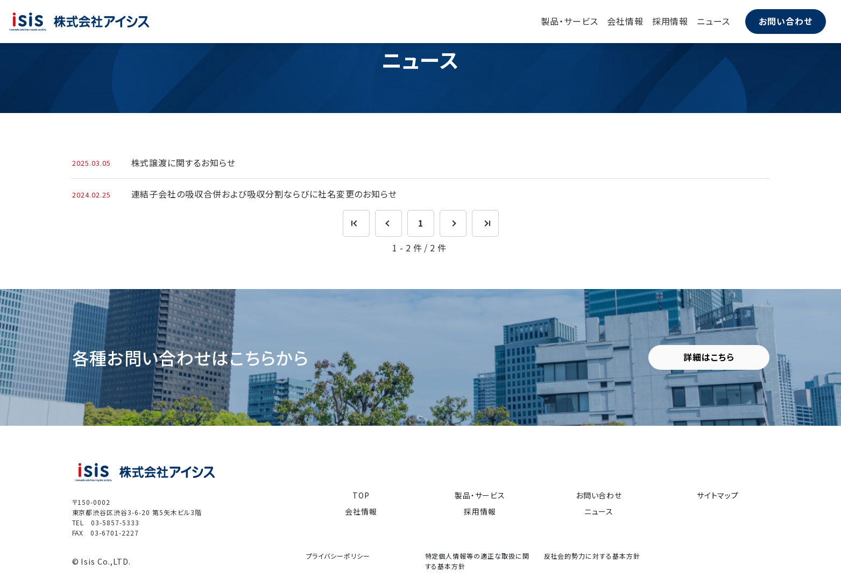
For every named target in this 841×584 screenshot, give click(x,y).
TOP (361, 494)
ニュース (713, 21)
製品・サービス (569, 21)
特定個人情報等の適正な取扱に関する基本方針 (477, 561)
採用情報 (670, 21)
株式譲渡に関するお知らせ (183, 162)
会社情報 (625, 21)
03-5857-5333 (115, 522)
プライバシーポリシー (338, 555)
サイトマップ (718, 494)
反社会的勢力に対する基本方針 (592, 555)
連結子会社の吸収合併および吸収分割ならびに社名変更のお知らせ (264, 193)
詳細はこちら (708, 356)
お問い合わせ (785, 21)
